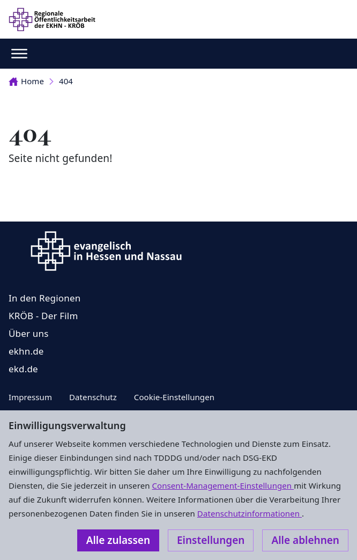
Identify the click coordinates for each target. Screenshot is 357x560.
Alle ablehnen (305, 540)
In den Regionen (44, 298)
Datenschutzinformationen (249, 513)
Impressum (30, 397)
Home (26, 81)
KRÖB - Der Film (43, 316)
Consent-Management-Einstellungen (223, 485)
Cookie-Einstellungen (174, 397)
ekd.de (23, 369)
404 (66, 81)
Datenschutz (93, 397)
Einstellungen (210, 540)
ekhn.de (26, 351)
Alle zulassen (118, 540)
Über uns (29, 333)
